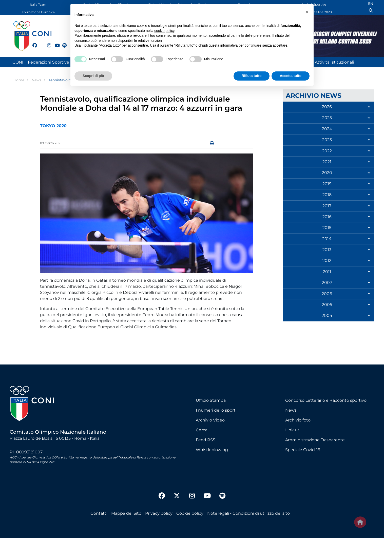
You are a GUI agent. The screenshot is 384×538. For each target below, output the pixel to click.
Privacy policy (158, 513)
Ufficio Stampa (211, 400)
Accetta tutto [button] (290, 76)
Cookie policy (189, 513)
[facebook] (32, 42)
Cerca (201, 430)
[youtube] (54, 42)
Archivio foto (298, 420)
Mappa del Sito (126, 513)
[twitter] (39, 45)
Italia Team (38, 4)
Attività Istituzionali (334, 62)
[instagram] (47, 42)
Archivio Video (210, 420)
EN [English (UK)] (370, 3)
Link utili (293, 430)
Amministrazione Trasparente (315, 439)
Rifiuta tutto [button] (252, 76)
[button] (307, 12)
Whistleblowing (212, 449)
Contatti (98, 513)
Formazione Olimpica (38, 12)
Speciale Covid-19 (302, 449)
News (291, 410)
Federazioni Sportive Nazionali (58, 62)
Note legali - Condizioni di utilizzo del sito (248, 513)
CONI (17, 62)
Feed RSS (205, 439)
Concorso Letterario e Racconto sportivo (326, 400)
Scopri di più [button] (93, 76)
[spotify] (62, 42)
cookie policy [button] (164, 31)
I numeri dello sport (216, 410)
